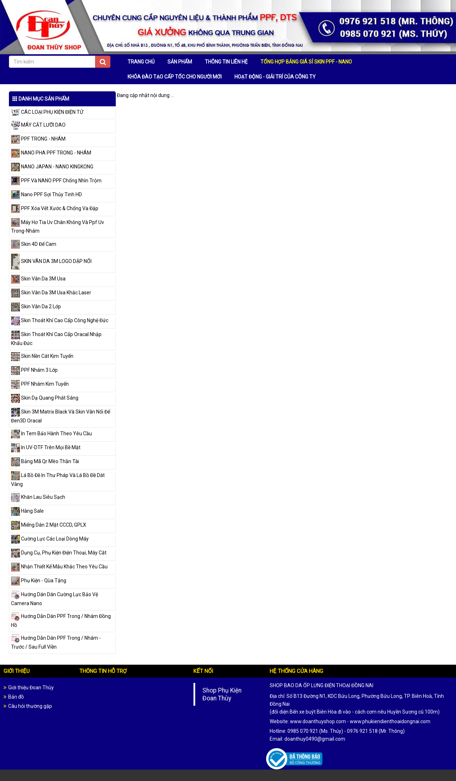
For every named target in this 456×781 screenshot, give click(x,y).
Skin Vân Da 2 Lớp (36, 306)
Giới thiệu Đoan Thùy (31, 687)
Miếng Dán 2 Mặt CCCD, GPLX (48, 525)
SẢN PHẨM (179, 62)
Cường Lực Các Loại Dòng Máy (50, 539)
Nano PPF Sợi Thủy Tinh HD (46, 194)
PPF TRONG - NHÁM (38, 139)
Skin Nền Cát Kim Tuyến (42, 356)
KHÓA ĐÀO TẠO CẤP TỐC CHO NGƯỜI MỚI (175, 77)
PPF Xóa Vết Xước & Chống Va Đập (54, 208)
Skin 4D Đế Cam (33, 244)
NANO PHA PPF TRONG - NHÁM (51, 153)
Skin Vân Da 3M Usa (38, 279)
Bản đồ (16, 697)
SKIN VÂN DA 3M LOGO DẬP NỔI (51, 261)
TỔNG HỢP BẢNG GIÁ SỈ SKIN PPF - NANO (306, 62)
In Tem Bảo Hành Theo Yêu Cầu (51, 433)
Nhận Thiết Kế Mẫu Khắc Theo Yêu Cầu (59, 566)
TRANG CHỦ (141, 62)
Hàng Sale (27, 511)
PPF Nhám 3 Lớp (34, 370)
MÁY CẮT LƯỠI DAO (38, 125)
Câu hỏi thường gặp (30, 706)
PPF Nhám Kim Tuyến (40, 384)
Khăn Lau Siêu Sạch (38, 497)
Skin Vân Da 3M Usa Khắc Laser (51, 292)
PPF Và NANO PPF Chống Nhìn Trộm (56, 180)
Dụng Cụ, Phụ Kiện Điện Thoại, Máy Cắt (59, 553)
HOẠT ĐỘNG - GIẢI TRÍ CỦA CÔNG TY (275, 77)
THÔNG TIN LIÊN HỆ (226, 62)
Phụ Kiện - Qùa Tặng (38, 580)
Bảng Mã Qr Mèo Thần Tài (45, 461)
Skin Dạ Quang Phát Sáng (44, 398)
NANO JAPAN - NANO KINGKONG (52, 166)
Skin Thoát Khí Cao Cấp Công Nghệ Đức (59, 320)
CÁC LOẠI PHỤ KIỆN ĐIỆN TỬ (47, 112)
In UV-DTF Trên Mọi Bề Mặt (46, 447)
